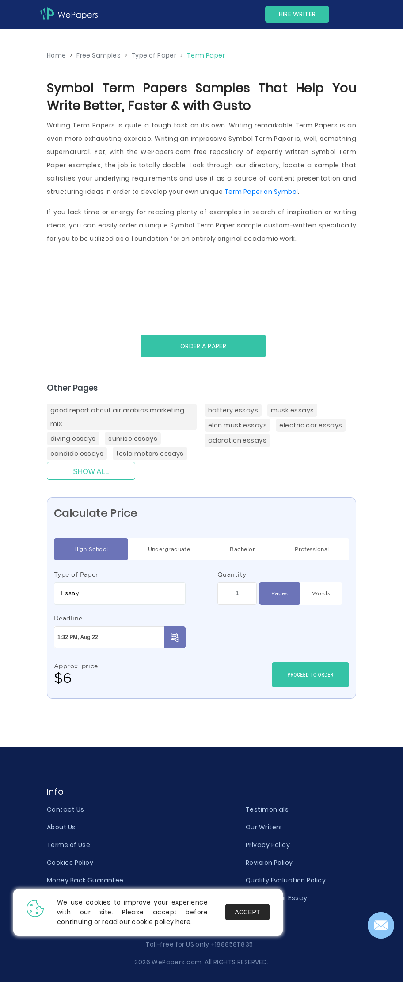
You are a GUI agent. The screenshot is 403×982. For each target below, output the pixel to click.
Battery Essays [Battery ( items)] (233, 410)
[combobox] (120, 593)
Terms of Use (68, 844)
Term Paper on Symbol (261, 191)
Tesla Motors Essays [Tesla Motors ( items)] (150, 453)
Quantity (232, 574)
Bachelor (242, 549)
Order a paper (203, 346)
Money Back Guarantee (85, 880)
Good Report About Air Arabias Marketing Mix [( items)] (117, 417)
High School (91, 549)
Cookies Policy (70, 862)
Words (321, 593)
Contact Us (65, 809)
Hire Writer (297, 14)
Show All (91, 471)
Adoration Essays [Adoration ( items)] (237, 440)
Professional (312, 549)
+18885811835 (232, 944)
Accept (247, 912)
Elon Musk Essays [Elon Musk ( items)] (237, 425)
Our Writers (264, 827)
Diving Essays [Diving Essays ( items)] (73, 438)
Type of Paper (76, 574)
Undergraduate (169, 549)
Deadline (68, 618)
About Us (61, 827)
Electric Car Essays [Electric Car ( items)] (310, 425)
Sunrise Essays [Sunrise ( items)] (132, 438)
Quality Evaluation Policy (286, 880)
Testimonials (267, 809)
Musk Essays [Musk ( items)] (292, 410)
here (182, 921)
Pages (279, 593)
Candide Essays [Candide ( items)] (76, 453)
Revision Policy (269, 862)
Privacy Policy (268, 844)
